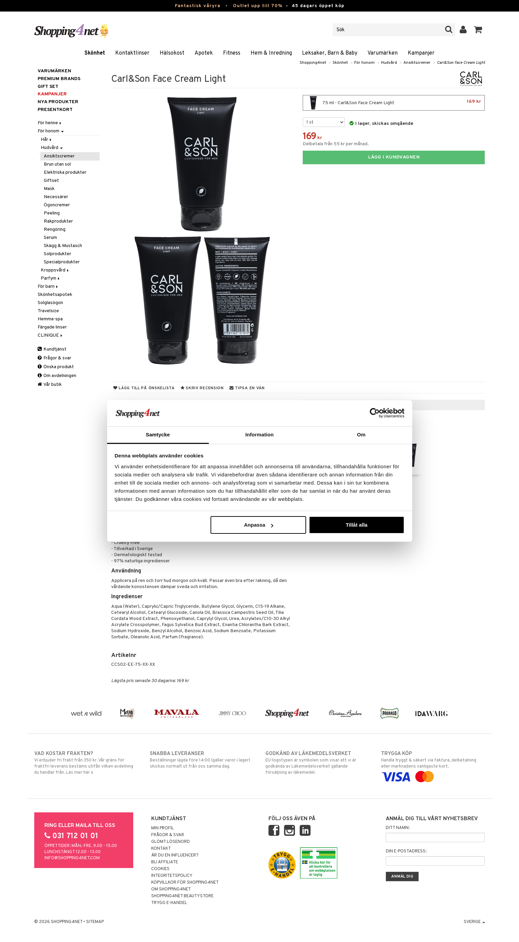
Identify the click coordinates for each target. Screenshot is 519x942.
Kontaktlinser (132, 53)
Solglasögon (50, 303)
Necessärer (56, 197)
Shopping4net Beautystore (182, 896)
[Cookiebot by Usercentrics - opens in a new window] (374, 413)
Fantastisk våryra (197, 6)
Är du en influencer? (175, 855)
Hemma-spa (50, 319)
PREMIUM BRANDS (59, 79)
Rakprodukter (58, 221)
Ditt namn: (398, 828)
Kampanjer (421, 53)
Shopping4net (313, 62)
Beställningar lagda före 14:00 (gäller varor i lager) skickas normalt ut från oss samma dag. (202, 759)
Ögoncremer (57, 205)
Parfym (51, 278)
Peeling (52, 213)
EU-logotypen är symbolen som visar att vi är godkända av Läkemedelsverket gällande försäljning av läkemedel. (317, 762)
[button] (478, 29)
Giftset (51, 181)
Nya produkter (58, 102)
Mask (49, 189)
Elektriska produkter (65, 172)
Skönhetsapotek (55, 295)
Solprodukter (57, 254)
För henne (50, 123)
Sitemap (95, 922)
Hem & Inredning (271, 53)
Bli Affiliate (164, 862)
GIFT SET (48, 87)
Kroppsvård (55, 270)
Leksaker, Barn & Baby (329, 53)
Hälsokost (172, 53)
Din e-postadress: (406, 851)
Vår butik (50, 385)
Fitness (231, 53)
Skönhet (94, 53)
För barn (48, 286)
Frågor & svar (54, 358)
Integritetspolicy (172, 876)
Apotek (204, 53)
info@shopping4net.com (72, 858)
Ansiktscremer (417, 62)
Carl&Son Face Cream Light (461, 62)
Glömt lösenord (170, 842)
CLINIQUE (50, 335)
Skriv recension (202, 388)
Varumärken (382, 53)
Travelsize (48, 311)
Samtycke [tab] (158, 434)
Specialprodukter (62, 262)
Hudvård (389, 62)
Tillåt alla (356, 525)
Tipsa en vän (247, 388)
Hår (47, 140)
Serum (50, 238)
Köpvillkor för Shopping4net (185, 882)
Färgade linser (52, 327)
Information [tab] (259, 434)
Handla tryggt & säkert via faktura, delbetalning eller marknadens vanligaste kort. (433, 765)
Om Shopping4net (171, 889)
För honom (364, 62)
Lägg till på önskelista (144, 388)
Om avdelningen (57, 376)
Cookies (160, 869)
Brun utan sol (57, 164)
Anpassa (259, 525)
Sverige (474, 922)
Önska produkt (56, 367)
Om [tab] (361, 434)
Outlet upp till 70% (257, 6)
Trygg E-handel (169, 903)
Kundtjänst (52, 349)
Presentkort (55, 110)
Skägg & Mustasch (63, 246)
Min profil (162, 828)
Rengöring (54, 229)
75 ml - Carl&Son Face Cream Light (393, 103)
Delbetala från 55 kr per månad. (336, 144)
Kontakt (161, 848)
